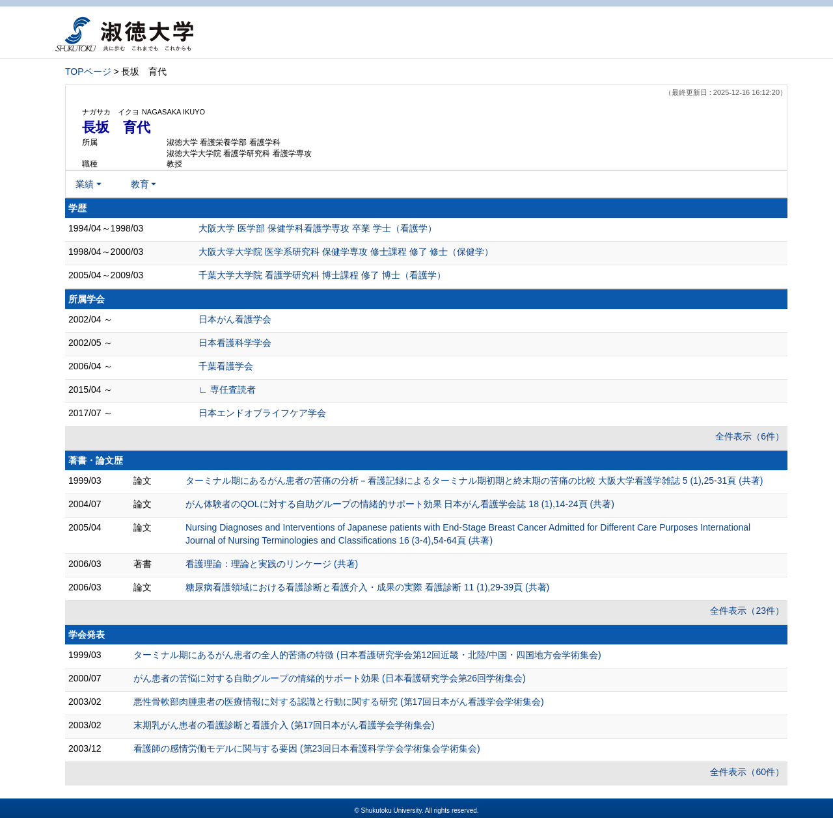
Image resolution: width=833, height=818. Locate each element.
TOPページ (88, 71)
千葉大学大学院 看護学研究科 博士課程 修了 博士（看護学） (322, 275)
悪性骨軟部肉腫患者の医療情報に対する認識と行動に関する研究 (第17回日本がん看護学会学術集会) (338, 701)
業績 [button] (84, 184)
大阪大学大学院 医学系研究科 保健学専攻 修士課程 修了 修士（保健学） (345, 251)
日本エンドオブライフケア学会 (262, 413)
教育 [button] (140, 184)
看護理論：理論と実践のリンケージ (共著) (271, 564)
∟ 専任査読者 (227, 389)
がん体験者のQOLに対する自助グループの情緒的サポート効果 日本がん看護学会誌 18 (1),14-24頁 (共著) (399, 504)
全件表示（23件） (747, 610)
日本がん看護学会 (234, 319)
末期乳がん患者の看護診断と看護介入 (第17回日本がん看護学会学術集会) (284, 725)
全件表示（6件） (749, 436)
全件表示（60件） (747, 772)
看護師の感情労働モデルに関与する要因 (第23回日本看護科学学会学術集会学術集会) (306, 748)
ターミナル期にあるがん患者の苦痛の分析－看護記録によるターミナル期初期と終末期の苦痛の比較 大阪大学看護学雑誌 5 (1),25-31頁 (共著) (474, 480)
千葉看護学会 (225, 366)
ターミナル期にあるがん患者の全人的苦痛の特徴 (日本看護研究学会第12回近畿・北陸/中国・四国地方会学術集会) (367, 655)
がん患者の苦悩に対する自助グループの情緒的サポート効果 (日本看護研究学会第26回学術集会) (329, 678)
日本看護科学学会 (234, 342)
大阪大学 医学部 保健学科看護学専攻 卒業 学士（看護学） (317, 228)
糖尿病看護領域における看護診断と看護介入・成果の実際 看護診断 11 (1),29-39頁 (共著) (367, 587)
